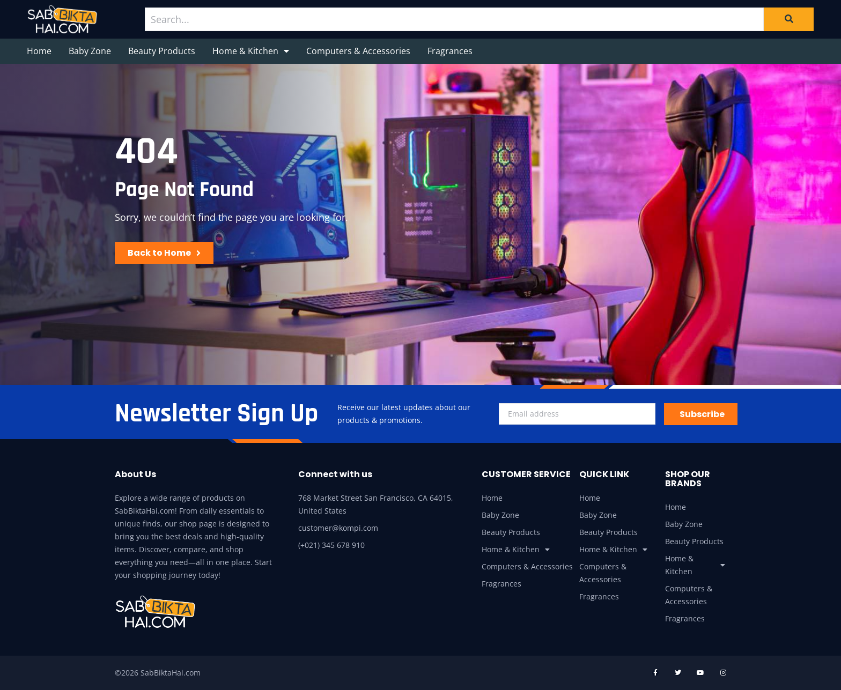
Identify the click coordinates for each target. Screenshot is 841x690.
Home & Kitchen (250, 51)
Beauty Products (161, 51)
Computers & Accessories (358, 51)
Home (39, 51)
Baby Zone (90, 51)
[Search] (789, 19)
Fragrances (450, 51)
